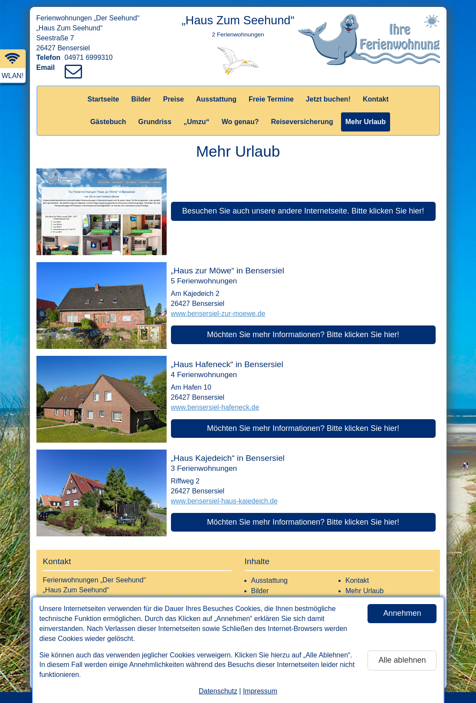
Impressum (260, 691)
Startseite (103, 99)
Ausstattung (216, 99)
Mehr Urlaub (365, 121)
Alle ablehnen (402, 660)
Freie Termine (271, 99)
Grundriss (154, 121)
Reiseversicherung (302, 121)
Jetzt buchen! (328, 99)
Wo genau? (240, 121)
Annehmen (402, 613)
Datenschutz (218, 691)
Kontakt (376, 99)
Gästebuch (108, 121)
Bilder (141, 99)
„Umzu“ (197, 121)
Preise (173, 99)
